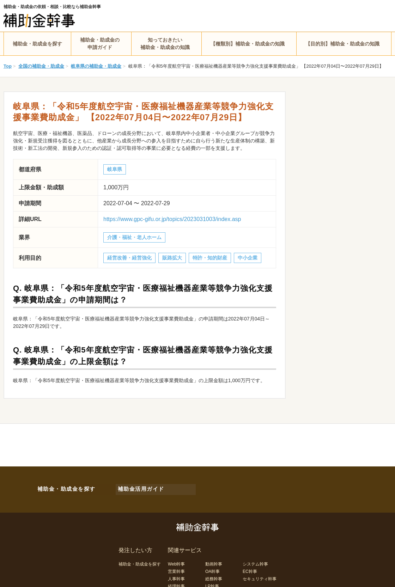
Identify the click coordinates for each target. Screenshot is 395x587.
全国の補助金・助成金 (41, 66)
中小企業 (247, 258)
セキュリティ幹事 (259, 575)
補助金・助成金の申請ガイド (100, 43)
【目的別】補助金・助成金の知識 (342, 44)
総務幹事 (213, 575)
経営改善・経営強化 (129, 258)
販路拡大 (172, 258)
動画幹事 (213, 560)
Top (8, 66)
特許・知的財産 (210, 258)
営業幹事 (176, 568)
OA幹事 (212, 568)
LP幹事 (212, 583)
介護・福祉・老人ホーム (134, 237)
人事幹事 (176, 575)
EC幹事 (250, 568)
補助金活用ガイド (137, 487)
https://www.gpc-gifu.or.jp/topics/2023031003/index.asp (172, 219)
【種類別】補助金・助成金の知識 (248, 44)
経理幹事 (176, 583)
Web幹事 (176, 560)
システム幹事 (255, 560)
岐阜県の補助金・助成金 (96, 66)
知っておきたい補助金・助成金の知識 (165, 43)
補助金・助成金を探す (37, 44)
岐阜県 (114, 169)
